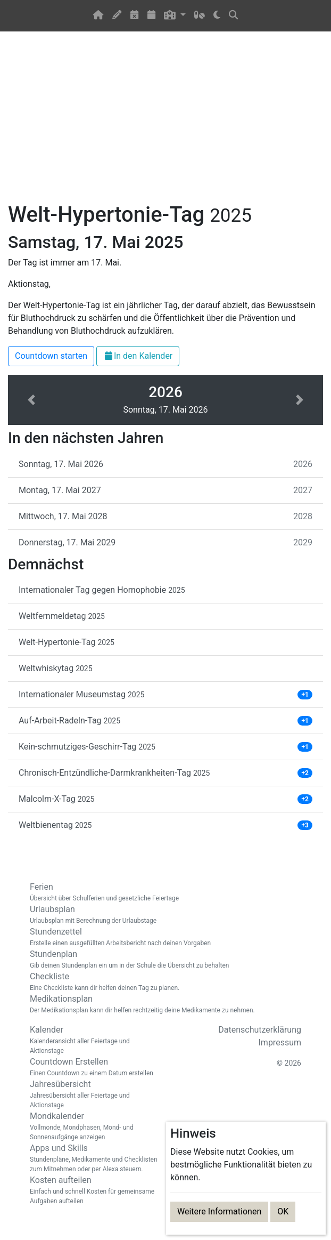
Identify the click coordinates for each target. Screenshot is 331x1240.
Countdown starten (51, 356)
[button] (175, 15)
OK (282, 1211)
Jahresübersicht (94, 1094)
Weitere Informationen (219, 1211)
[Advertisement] (165, 123)
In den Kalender (137, 356)
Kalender (94, 1040)
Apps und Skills (94, 1158)
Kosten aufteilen (94, 1190)
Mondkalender (94, 1126)
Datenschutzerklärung (259, 1030)
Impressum (280, 1042)
